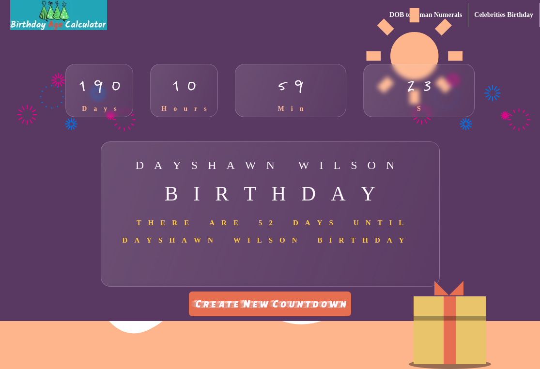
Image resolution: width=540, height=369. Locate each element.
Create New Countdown (269, 303)
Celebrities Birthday (503, 14)
